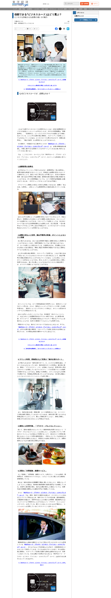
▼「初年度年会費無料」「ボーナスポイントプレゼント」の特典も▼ (42, 89)
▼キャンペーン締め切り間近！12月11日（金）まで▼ (42, 85)
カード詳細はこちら (86, 20)
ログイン (95, 3)
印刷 (30, 28)
